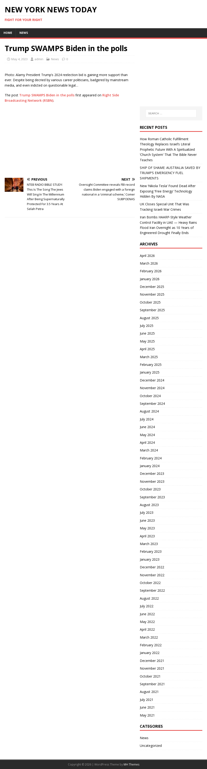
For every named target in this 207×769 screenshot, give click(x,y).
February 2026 (151, 271)
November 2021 (152, 668)
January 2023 (149, 559)
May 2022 (147, 621)
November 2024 (152, 388)
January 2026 (149, 279)
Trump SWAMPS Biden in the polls (46, 95)
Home (8, 33)
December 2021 (152, 660)
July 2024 (146, 419)
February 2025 (151, 364)
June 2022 (147, 614)
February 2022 (151, 645)
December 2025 (152, 286)
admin (38, 59)
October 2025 (150, 302)
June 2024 (147, 427)
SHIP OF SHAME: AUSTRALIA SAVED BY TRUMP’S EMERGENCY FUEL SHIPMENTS (170, 172)
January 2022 (149, 652)
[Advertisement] (70, 140)
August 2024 (149, 411)
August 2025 (149, 318)
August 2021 (149, 691)
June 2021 (147, 707)
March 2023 (149, 544)
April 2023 (147, 536)
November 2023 (152, 481)
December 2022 (152, 567)
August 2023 (149, 505)
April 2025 (147, 349)
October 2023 (150, 489)
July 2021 (146, 699)
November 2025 (152, 294)
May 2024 (147, 435)
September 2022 (152, 590)
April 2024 (147, 442)
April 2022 (147, 629)
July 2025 (146, 325)
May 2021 (147, 715)
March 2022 (149, 637)
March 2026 (149, 263)
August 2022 (149, 598)
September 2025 (152, 310)
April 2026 (147, 255)
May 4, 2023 (19, 59)
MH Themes (131, 764)
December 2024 (152, 380)
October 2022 (150, 582)
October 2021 (150, 676)
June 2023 (147, 520)
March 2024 (149, 450)
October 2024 (150, 396)
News (23, 33)
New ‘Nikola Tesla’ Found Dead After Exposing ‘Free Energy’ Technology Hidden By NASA (168, 191)
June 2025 (147, 333)
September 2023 (152, 497)
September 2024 (152, 403)
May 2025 (147, 341)
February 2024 (151, 458)
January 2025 (149, 372)
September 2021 (152, 684)
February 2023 (151, 551)
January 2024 (149, 466)
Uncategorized (151, 745)
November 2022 (152, 575)
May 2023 (147, 528)
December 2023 (152, 473)
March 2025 (149, 357)
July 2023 (146, 512)
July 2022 (146, 606)
